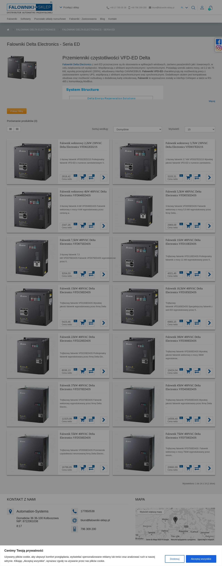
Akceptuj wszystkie (201, 559)
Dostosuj (174, 559)
